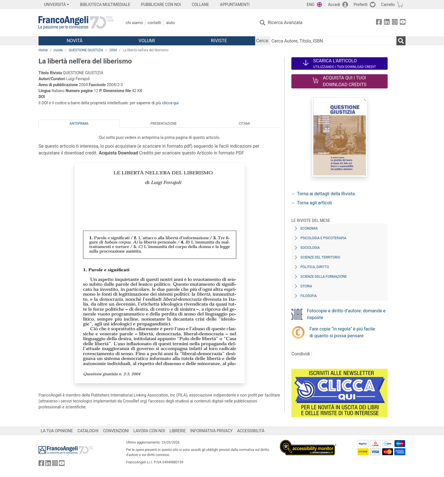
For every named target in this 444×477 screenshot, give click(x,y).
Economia (309, 228)
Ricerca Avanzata (285, 22)
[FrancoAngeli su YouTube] (402, 23)
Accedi (334, 4)
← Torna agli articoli (311, 202)
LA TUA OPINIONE (57, 431)
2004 (113, 50)
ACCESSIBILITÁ (250, 431)
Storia (306, 286)
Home (43, 50)
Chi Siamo (134, 22)
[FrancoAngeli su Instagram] (395, 23)
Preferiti (361, 4)
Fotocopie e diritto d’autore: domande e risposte (346, 314)
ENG (310, 4)
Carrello (388, 4)
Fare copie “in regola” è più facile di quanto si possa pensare (342, 332)
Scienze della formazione (323, 277)
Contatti (154, 22)
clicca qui (170, 103)
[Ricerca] (400, 40)
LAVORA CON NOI (149, 431)
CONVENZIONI (116, 431)
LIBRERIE (178, 431)
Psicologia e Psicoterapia (323, 238)
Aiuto (170, 22)
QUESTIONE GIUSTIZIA (86, 50)
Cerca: (262, 40)
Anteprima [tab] (79, 124)
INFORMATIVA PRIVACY (211, 431)
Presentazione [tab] (163, 124)
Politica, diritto (314, 267)
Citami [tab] (244, 124)
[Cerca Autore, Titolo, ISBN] (333, 40)
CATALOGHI (88, 431)
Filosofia (308, 296)
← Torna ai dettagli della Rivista (323, 193)
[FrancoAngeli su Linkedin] (387, 23)
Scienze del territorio (320, 257)
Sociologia (310, 248)
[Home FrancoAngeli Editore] (76, 22)
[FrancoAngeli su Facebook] (379, 23)
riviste (58, 50)
